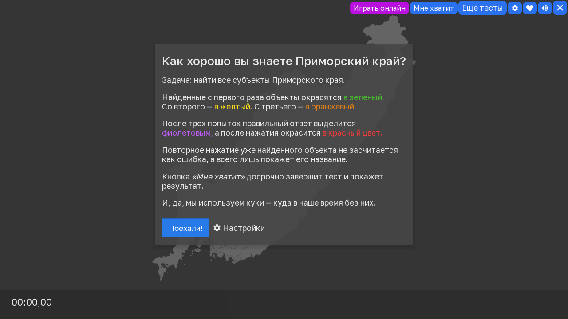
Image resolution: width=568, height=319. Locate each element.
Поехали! (187, 228)
